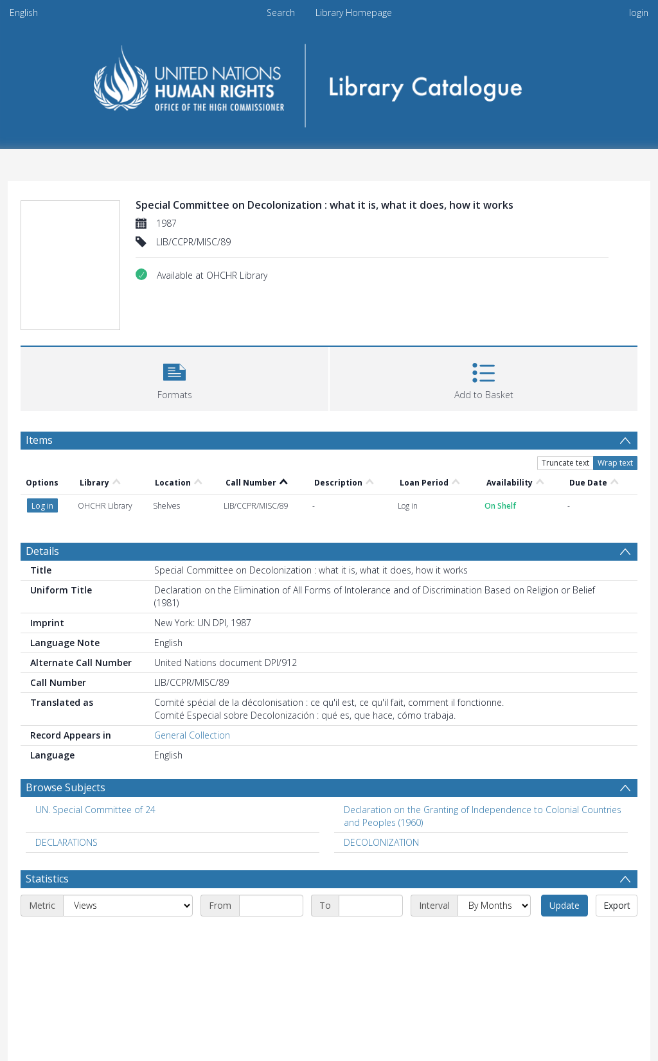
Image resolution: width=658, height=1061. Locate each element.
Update (564, 905)
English (24, 12)
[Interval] (494, 905)
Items (39, 440)
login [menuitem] (638, 12)
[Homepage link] (329, 81)
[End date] (371, 905)
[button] (174, 377)
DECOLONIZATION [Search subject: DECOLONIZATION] (381, 842)
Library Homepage (354, 12)
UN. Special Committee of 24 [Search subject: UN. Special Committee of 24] (95, 809)
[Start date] (271, 905)
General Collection (192, 735)
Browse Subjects (65, 787)
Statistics (47, 879)
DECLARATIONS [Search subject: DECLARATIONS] (66, 842)
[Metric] (128, 905)
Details (42, 551)
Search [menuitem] (281, 12)
